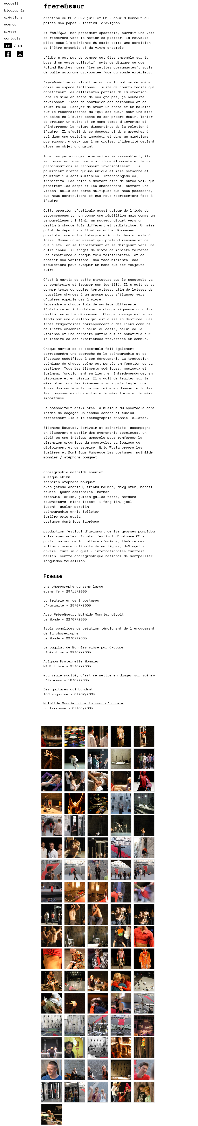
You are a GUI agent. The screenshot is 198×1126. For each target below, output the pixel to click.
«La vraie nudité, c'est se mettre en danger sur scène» (99, 675)
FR (8, 45)
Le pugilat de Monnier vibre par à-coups (83, 647)
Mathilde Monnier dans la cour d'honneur (83, 703)
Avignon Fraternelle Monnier (71, 661)
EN (20, 45)
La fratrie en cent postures (71, 600)
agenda (9, 24)
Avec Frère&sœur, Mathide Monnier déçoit (83, 614)
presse (10, 31)
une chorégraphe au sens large (73, 586)
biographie (14, 10)
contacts (12, 38)
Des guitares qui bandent (68, 689)
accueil (11, 3)
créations (12, 17)
